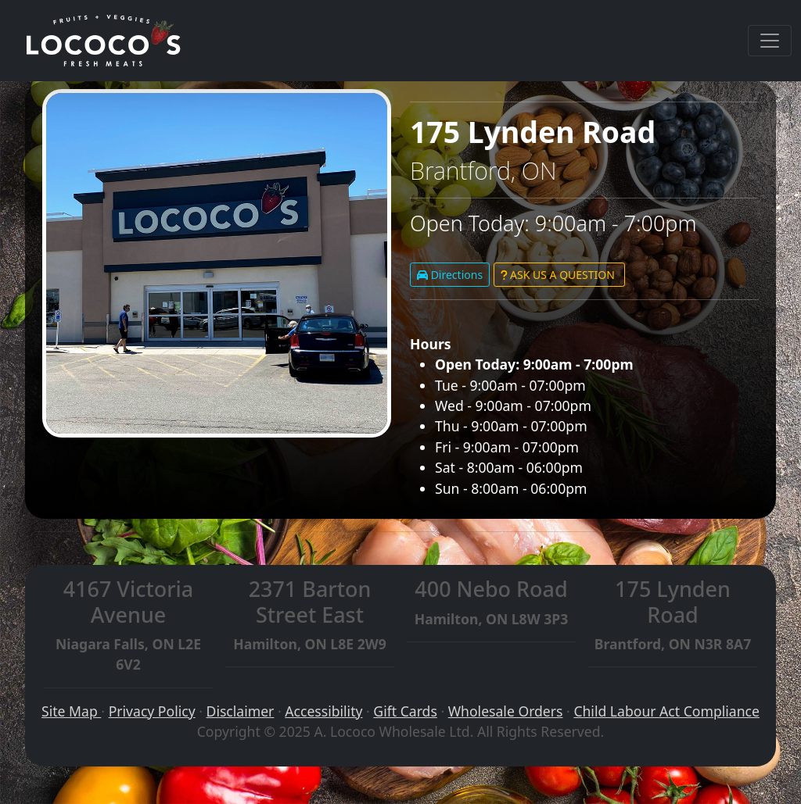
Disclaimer (241, 711)
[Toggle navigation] (770, 40)
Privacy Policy (152, 711)
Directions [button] (450, 274)
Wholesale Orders (505, 711)
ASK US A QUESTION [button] (559, 274)
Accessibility (323, 711)
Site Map (71, 711)
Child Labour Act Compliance (666, 711)
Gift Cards (404, 711)
